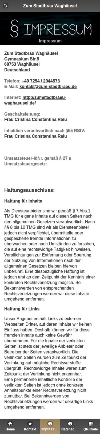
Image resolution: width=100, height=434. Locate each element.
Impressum (50, 429)
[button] (5, 5)
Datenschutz (70, 429)
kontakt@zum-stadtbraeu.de (48, 86)
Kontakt (30, 429)
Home (10, 429)
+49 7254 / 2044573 (41, 81)
